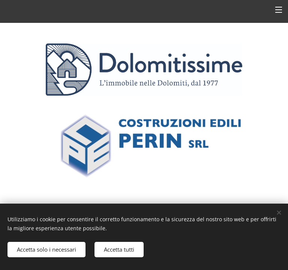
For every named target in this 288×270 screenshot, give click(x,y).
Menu (278, 9)
